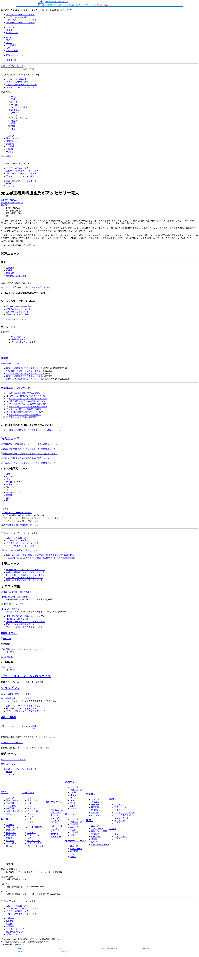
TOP (19, 948)
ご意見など (63, 951)
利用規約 (146, 948)
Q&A (61, 948)
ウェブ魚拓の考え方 (109, 948)
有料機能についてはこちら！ (56, 1)
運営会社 (20, 951)
